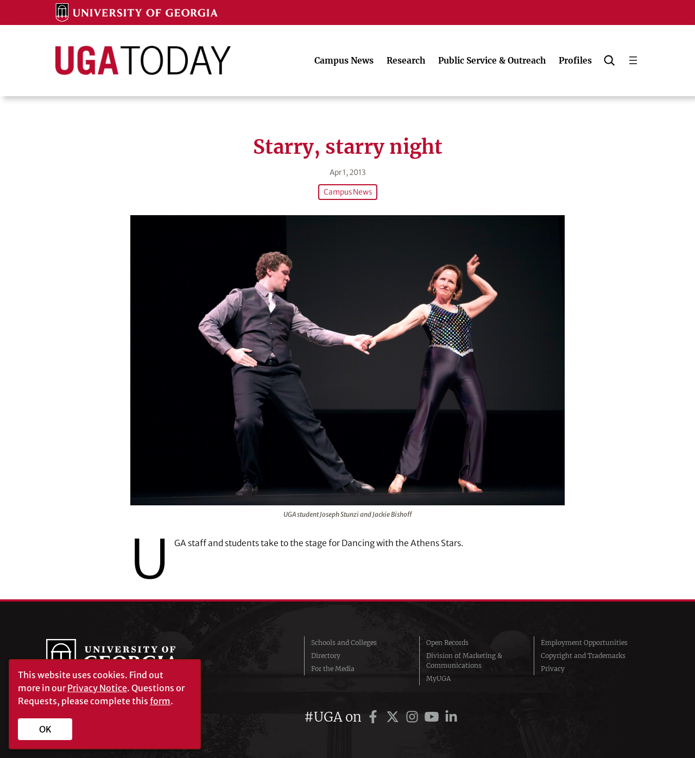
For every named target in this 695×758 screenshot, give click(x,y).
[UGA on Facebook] (374, 717)
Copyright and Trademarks (583, 655)
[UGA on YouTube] (433, 717)
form (160, 701)
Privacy (553, 669)
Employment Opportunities (584, 642)
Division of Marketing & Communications (464, 660)
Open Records (447, 642)
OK (45, 729)
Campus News (348, 192)
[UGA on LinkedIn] (451, 717)
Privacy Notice (97, 687)
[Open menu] (633, 60)
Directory (325, 655)
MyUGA (438, 678)
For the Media (333, 669)
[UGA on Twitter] (394, 717)
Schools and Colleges (344, 642)
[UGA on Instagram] (414, 717)
